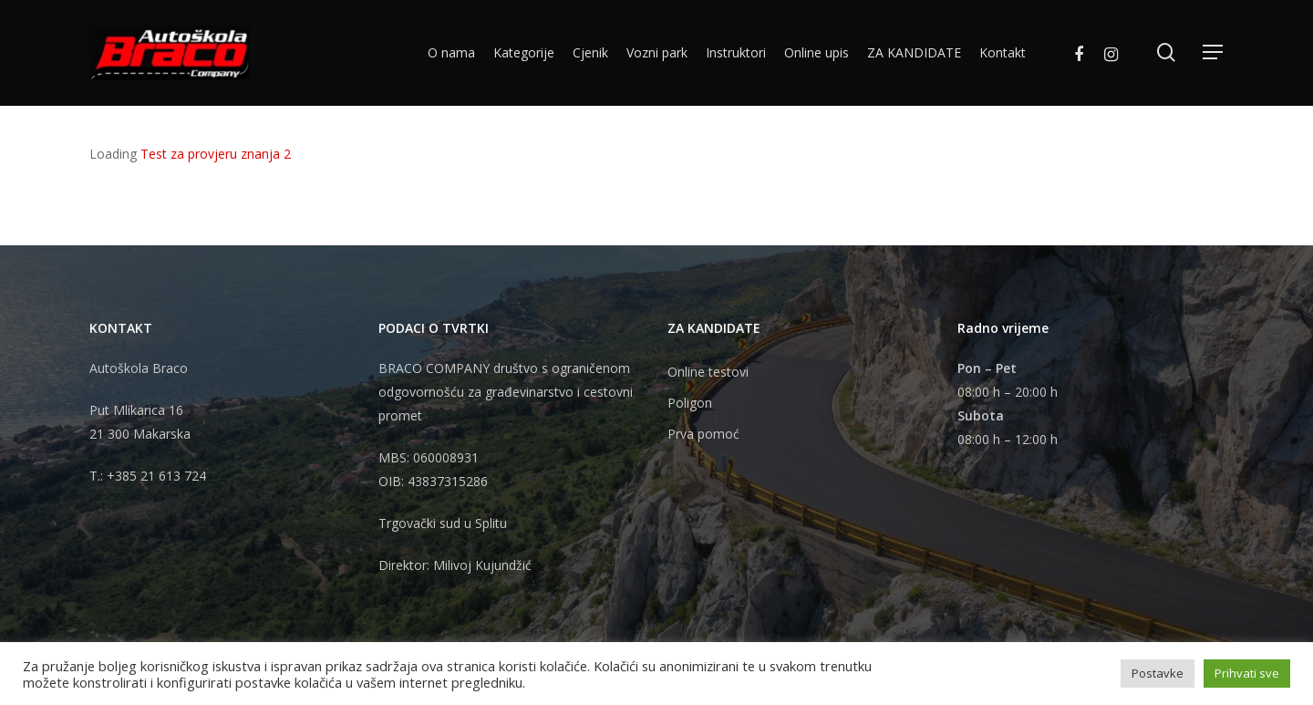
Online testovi (708, 371)
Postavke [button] (1158, 673)
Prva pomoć (703, 433)
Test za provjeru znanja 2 (215, 153)
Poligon (689, 402)
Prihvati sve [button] (1247, 673)
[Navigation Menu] (1214, 53)
